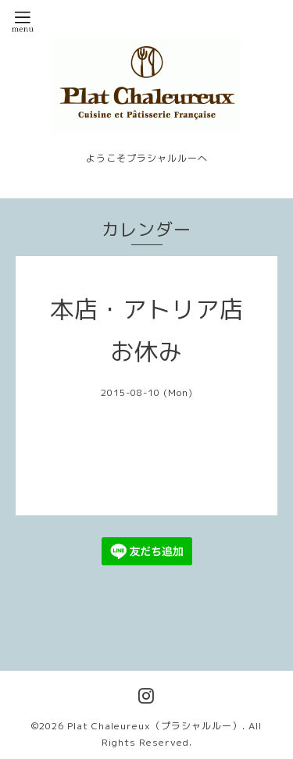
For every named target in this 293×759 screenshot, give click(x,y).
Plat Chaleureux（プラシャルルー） (154, 725)
